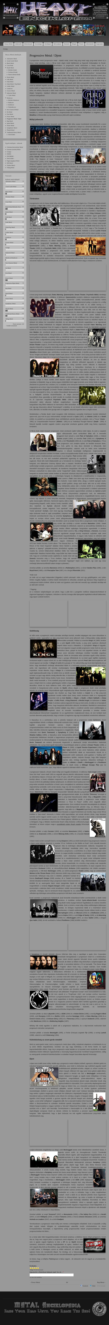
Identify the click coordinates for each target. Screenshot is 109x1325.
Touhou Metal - (11, 165)
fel (67, 1282)
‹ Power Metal (35, 1282)
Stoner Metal (10, 125)
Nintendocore (12, 107)
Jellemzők (18, 44)
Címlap (5, 49)
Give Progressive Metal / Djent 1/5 (31, 1268)
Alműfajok (47, 44)
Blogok (74, 44)
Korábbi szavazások (12, 325)
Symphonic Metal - (12, 128)
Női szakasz (57, 44)
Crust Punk (10, 65)
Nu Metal (9, 112)
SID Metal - (10, 163)
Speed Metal (10, 123)
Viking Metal (10, 167)
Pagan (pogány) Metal (13, 161)
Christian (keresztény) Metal (15, 147)
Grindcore (10, 88)
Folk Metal (10, 79)
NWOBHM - (10, 156)
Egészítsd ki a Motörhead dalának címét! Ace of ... (47, 1272)
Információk (90, 44)
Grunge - (9, 152)
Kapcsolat (99, 44)
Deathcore (11, 105)
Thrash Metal (10, 130)
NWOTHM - (11, 134)
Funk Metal (10, 81)
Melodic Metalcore (13, 100)
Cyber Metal (11, 95)
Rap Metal (10, 121)
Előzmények (28, 44)
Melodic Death (12, 70)
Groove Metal (11, 91)
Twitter (92, 1286)
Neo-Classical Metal (12, 109)
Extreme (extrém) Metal (13, 149)
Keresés (66, 44)
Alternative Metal (12, 59)
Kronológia (38, 44)
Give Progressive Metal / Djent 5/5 (38, 1268)
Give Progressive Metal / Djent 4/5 (36, 1268)
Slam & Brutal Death (14, 74)
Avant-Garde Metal (12, 61)
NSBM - (9, 154)
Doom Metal (10, 77)
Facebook (84, 1286)
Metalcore (10, 98)
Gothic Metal (10, 86)
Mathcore (11, 102)
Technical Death (12, 72)
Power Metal (10, 116)
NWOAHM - (10, 158)
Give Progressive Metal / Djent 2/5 (32, 1268)
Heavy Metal (8, 44)
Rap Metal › (101, 1282)
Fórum (81, 44)
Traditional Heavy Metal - (14, 132)
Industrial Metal (11, 93)
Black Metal (10, 63)
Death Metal (10, 68)
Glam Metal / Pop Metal (13, 84)
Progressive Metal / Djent (14, 119)
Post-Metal (10, 114)
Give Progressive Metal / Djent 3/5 (34, 1268)
